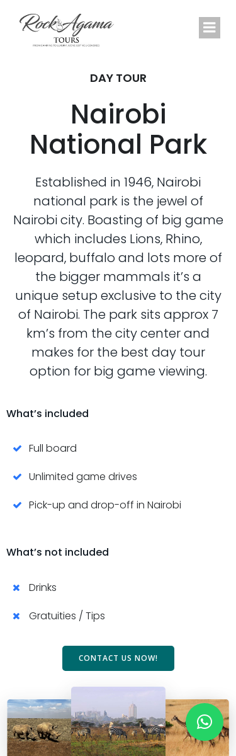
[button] (204, 722)
